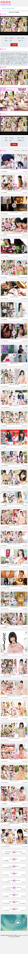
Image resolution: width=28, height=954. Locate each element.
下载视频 (14, 44)
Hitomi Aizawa (17, 127)
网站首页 (9, 8)
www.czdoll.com (11, 452)
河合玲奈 (11, 38)
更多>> (26, 127)
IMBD (13, 8)
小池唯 (22, 127)
